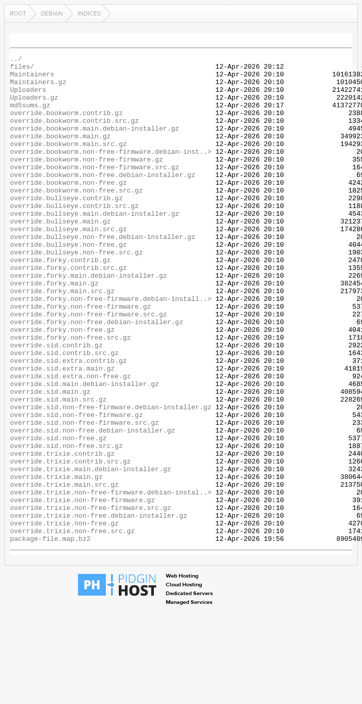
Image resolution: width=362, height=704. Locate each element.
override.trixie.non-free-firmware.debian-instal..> (110, 580)
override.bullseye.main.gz (60, 255)
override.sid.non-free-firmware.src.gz (84, 496)
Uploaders (28, 97)
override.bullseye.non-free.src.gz (76, 292)
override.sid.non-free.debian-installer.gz (92, 505)
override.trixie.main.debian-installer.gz (90, 552)
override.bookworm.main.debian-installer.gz (94, 143)
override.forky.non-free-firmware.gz (80, 357)
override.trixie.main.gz (56, 561)
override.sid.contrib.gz (56, 403)
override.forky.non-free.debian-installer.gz (96, 375)
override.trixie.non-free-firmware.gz (82, 589)
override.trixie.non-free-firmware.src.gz (90, 598)
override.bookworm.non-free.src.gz (76, 217)
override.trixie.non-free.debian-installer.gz (98, 608)
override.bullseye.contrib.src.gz (74, 236)
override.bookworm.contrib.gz (66, 125)
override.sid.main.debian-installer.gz (84, 450)
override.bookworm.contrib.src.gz (74, 134)
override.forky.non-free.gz (62, 385)
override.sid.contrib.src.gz (64, 413)
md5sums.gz (30, 115)
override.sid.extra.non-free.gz (70, 440)
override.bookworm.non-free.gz (68, 208)
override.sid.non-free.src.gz (66, 524)
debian (52, 13)
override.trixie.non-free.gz (64, 617)
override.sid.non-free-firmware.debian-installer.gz (110, 478)
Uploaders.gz (34, 106)
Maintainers (32, 78)
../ (16, 60)
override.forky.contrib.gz (60, 301)
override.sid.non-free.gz (58, 515)
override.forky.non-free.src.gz (70, 394)
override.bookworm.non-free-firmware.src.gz (94, 190)
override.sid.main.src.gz (58, 468)
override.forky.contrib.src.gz (68, 310)
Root (18, 13)
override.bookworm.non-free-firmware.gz (86, 180)
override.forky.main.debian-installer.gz (88, 320)
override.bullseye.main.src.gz (68, 264)
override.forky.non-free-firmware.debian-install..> (110, 348)
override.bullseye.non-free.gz (68, 282)
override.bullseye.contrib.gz (66, 227)
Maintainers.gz (38, 87)
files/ (22, 69)
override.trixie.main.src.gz (64, 570)
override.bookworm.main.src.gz (68, 162)
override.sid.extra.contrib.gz (68, 422)
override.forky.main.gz (54, 329)
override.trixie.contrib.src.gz (70, 543)
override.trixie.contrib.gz (62, 533)
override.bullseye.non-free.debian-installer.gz (102, 273)
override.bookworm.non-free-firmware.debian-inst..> (110, 171)
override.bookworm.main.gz (60, 152)
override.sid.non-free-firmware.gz (76, 487)
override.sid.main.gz (50, 459)
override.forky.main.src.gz (62, 338)
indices (89, 13)
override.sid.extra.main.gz (62, 431)
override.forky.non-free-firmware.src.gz (88, 366)
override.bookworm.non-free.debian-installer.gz (102, 199)
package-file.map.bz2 (50, 636)
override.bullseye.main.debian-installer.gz (94, 245)
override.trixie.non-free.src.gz (72, 626)
